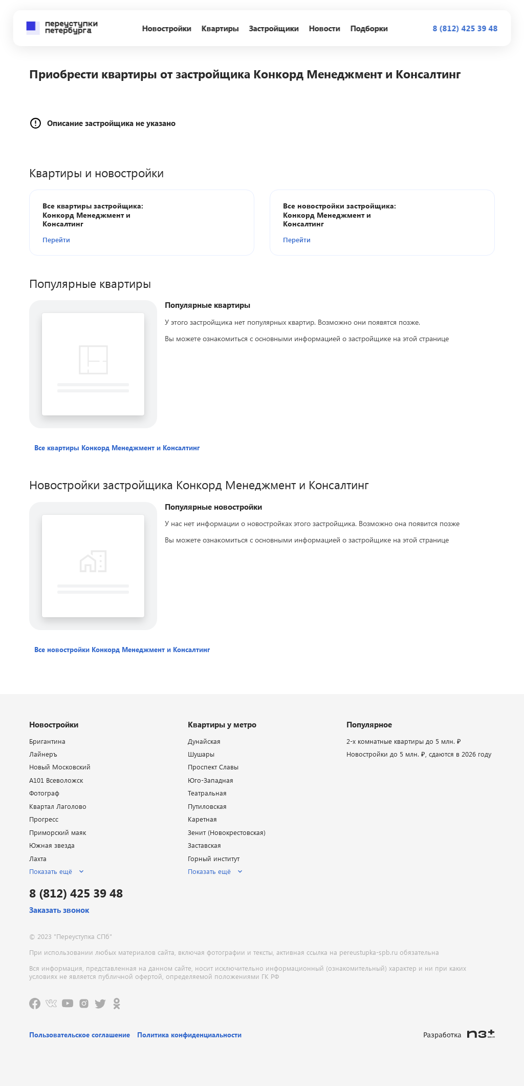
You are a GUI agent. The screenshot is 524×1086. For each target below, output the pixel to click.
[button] (101, 239)
